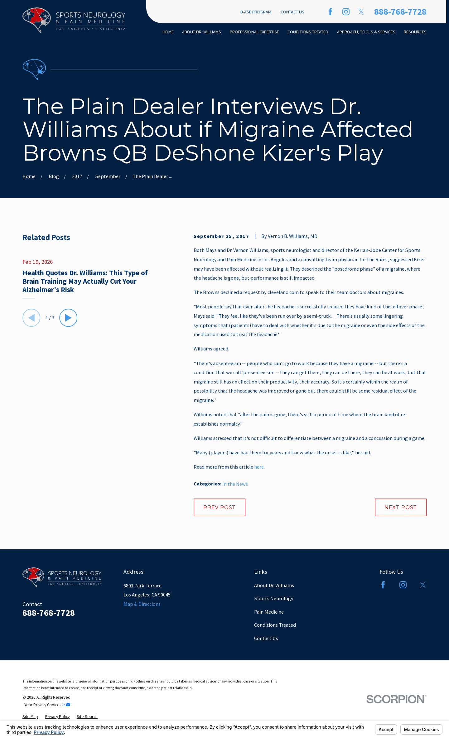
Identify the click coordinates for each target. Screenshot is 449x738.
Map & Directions (142, 604)
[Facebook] (330, 11)
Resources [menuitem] (415, 32)
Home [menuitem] (168, 32)
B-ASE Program (255, 12)
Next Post (400, 507)
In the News (235, 484)
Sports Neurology (273, 598)
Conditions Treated (275, 625)
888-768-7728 (400, 11)
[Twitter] (361, 11)
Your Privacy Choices (47, 704)
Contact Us (292, 12)
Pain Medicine (269, 612)
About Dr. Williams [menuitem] (201, 32)
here (259, 467)
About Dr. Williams (274, 585)
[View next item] (69, 318)
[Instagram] (346, 11)
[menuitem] (30, 716)
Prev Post (219, 507)
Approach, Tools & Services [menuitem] (366, 32)
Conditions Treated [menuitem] (307, 32)
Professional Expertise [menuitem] (254, 32)
